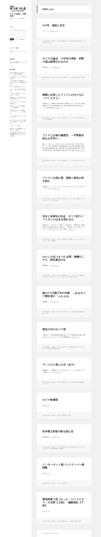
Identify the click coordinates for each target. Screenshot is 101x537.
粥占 (58, 200)
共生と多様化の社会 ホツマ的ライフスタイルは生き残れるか (63, 217)
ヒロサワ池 (48, 448)
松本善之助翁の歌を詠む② (57, 431)
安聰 (51, 348)
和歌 (48, 119)
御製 (51, 119)
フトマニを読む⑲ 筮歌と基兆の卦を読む (63, 179)
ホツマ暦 (70, 277)
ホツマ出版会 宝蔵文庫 (18, 15)
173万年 (45, 277)
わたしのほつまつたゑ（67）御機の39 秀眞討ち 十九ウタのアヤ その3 (18, 121)
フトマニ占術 (72, 160)
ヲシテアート (49, 42)
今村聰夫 (71, 347)
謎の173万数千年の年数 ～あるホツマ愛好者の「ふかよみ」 (64, 294)
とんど (45, 200)
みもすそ (81, 239)
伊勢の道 (53, 240)
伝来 (48, 348)
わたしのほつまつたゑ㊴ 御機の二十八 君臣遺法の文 (63, 258)
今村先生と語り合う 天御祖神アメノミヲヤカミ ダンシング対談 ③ (18, 112)
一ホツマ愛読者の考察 (74, 311)
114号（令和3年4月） (63, 41)
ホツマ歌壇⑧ (50, 399)
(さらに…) (53, 31)
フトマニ (44, 119)
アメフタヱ (55, 277)
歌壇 (70, 415)
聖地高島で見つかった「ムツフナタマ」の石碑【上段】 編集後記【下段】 (63, 502)
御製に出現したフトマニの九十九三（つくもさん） (63, 96)
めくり (45, 240)
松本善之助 (71, 447)
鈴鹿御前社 (61, 448)
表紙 (72, 41)
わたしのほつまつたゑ (74, 275)
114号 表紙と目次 (53, 25)
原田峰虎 (77, 77)
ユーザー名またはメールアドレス (18, 30)
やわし (49, 240)
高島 (58, 348)
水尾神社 (54, 348)
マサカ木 (75, 277)
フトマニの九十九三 (73, 117)
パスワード (12, 34)
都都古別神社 (55, 448)
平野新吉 (79, 198)
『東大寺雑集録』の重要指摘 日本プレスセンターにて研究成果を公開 (18, 82)
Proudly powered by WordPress (50, 533)
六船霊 (71, 521)
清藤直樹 (82, 275)
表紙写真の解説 (77, 41)
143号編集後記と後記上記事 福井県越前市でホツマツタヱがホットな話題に (18, 134)
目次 (70, 41)
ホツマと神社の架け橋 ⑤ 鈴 (17, 86)
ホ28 (66, 277)
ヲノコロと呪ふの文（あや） (59, 364)
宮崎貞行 (81, 117)
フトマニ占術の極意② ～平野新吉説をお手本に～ (63, 136)
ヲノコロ (46, 384)
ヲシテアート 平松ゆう (15, 126)
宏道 (76, 160)
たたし (76, 239)
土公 (53, 200)
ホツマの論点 (72, 77)
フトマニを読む (72, 198)
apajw (54, 41)
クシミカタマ (61, 277)
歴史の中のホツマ (77, 347)
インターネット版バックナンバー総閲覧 (63, 466)
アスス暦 (50, 277)
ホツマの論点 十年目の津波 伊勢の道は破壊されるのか (63, 60)
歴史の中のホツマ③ (54, 329)
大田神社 (76, 521)
